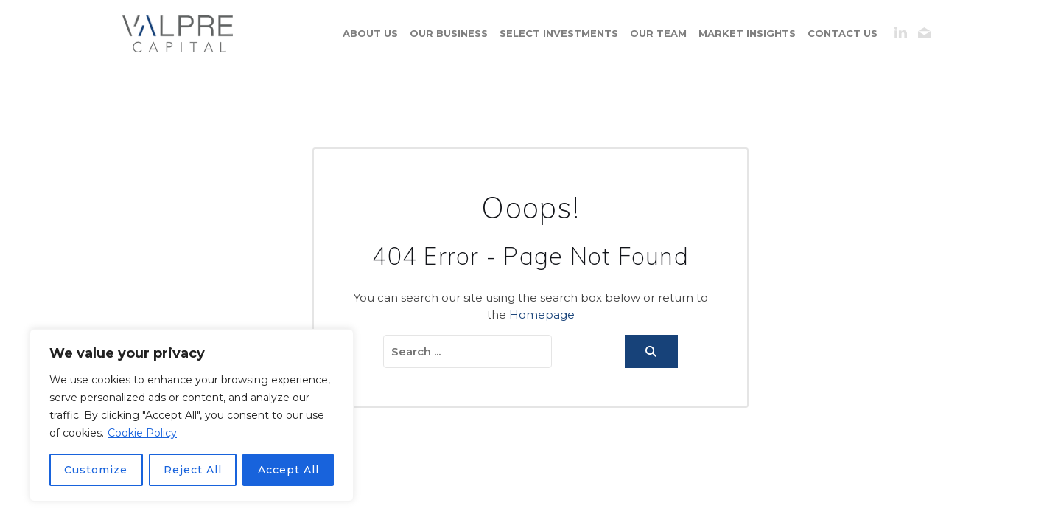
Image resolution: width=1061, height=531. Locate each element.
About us (370, 33)
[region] (191, 415)
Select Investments (559, 33)
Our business (449, 33)
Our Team (658, 33)
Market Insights (747, 33)
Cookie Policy (142, 433)
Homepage (542, 315)
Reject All (193, 469)
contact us (843, 33)
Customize (95, 469)
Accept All (288, 469)
